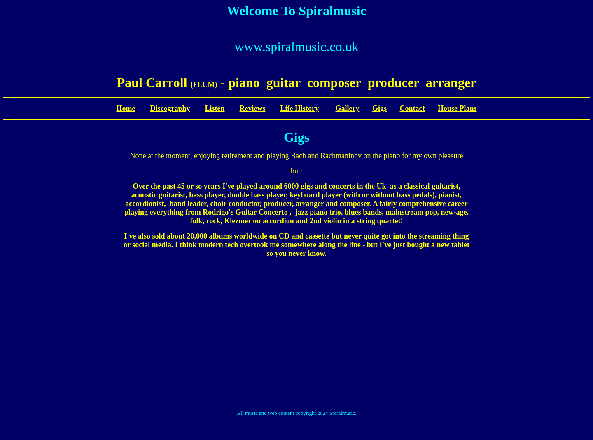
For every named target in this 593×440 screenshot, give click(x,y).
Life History (299, 108)
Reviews (253, 108)
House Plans (457, 108)
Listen (214, 108)
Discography (170, 108)
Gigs (379, 108)
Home (125, 108)
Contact (412, 108)
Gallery (347, 108)
